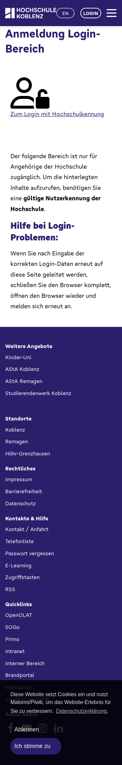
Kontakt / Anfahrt (26, 529)
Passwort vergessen (29, 553)
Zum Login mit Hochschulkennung (57, 114)
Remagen (16, 441)
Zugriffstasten (22, 577)
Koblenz (15, 429)
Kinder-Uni (18, 357)
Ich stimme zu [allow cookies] (32, 746)
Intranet (15, 651)
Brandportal (19, 675)
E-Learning (18, 565)
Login (90, 13)
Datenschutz (20, 503)
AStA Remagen (23, 381)
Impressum (18, 479)
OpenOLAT (18, 615)
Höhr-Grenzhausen (27, 453)
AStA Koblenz (22, 369)
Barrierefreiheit (23, 491)
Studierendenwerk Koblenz (38, 393)
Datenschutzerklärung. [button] (82, 711)
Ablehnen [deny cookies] (26, 729)
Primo (12, 639)
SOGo (12, 627)
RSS (10, 589)
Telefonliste (19, 541)
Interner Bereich (25, 663)
